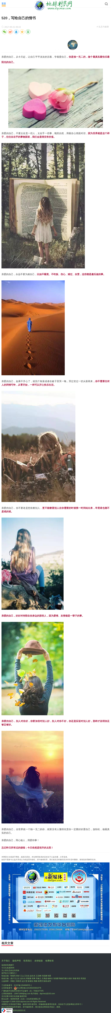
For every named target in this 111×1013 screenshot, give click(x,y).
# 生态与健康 (103, 26)
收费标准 (49, 960)
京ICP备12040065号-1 (23, 985)
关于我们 (5, 960)
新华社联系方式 (19, 1010)
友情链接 (38, 960)
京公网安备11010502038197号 (27, 988)
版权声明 (16, 960)
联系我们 (28, 960)
